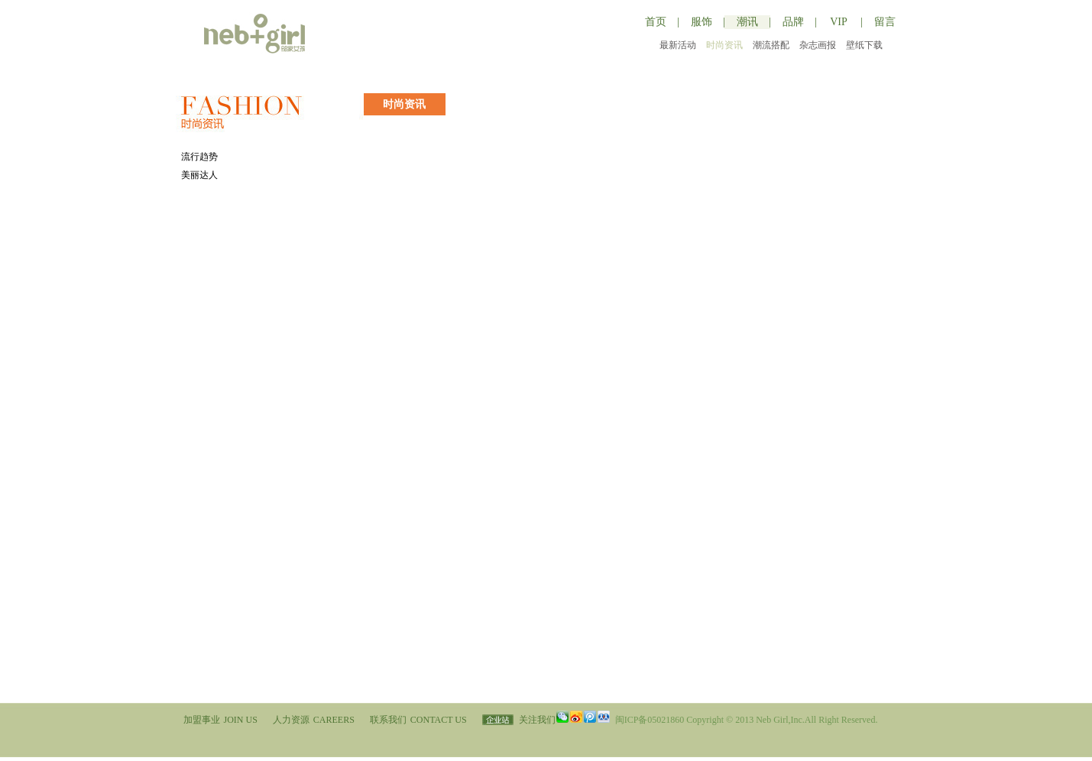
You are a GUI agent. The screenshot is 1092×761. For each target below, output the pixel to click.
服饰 (701, 22)
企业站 (498, 719)
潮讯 (747, 22)
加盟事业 (220, 719)
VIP (838, 22)
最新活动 (677, 45)
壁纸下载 (864, 45)
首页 (655, 22)
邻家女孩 (261, 33)
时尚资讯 (724, 45)
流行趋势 (199, 156)
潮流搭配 (771, 45)
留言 (885, 22)
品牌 (793, 22)
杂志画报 (817, 45)
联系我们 (418, 719)
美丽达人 (199, 175)
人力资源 (314, 719)
